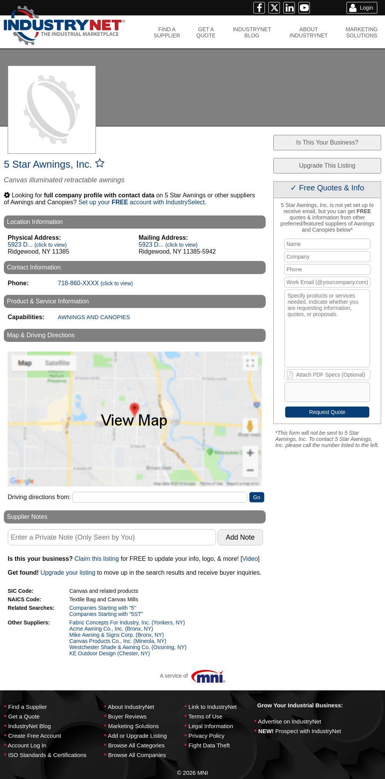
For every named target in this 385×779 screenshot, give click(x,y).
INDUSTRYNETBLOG (252, 32)
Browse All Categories (136, 745)
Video (250, 558)
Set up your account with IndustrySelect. (143, 202)
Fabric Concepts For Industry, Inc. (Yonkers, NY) (127, 622)
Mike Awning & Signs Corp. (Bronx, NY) (116, 635)
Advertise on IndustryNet (289, 721)
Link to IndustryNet (213, 706)
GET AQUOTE (206, 32)
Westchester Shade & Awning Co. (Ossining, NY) (128, 647)
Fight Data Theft (209, 745)
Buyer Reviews (127, 716)
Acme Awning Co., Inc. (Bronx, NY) (111, 629)
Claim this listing (96, 558)
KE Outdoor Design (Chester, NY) (109, 653)
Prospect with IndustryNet (308, 731)
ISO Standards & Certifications (47, 755)
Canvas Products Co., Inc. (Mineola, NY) (117, 641)
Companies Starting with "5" (102, 608)
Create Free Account (34, 735)
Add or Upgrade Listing (137, 735)
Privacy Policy (206, 735)
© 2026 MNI (192, 772)
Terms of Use (205, 716)
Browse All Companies (137, 755)
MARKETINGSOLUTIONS (362, 32)
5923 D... (37, 244)
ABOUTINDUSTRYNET (309, 32)
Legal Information (211, 726)
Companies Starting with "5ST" (106, 614)
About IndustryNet (131, 706)
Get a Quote (24, 716)
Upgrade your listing (67, 572)
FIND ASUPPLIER (167, 32)
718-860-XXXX (95, 283)
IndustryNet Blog (29, 726)
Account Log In (27, 745)
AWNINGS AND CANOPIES (94, 317)
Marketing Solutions (133, 726)
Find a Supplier (27, 706)
